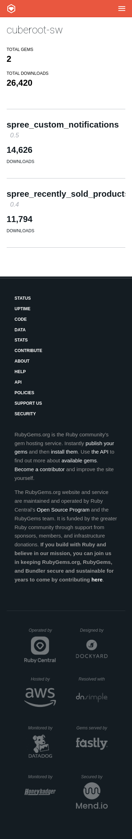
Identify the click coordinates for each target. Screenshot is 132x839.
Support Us (28, 403)
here (97, 580)
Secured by (94, 776)
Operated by (42, 633)
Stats (21, 340)
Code (20, 319)
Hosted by (43, 679)
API (17, 382)
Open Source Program (63, 510)
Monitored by (42, 728)
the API (100, 452)
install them (64, 452)
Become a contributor (39, 469)
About (22, 361)
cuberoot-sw (35, 30)
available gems (79, 460)
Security (25, 413)
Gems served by (92, 728)
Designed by (93, 630)
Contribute (28, 350)
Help (20, 371)
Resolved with (92, 679)
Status (22, 298)
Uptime (22, 308)
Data (20, 329)
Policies (24, 392)
